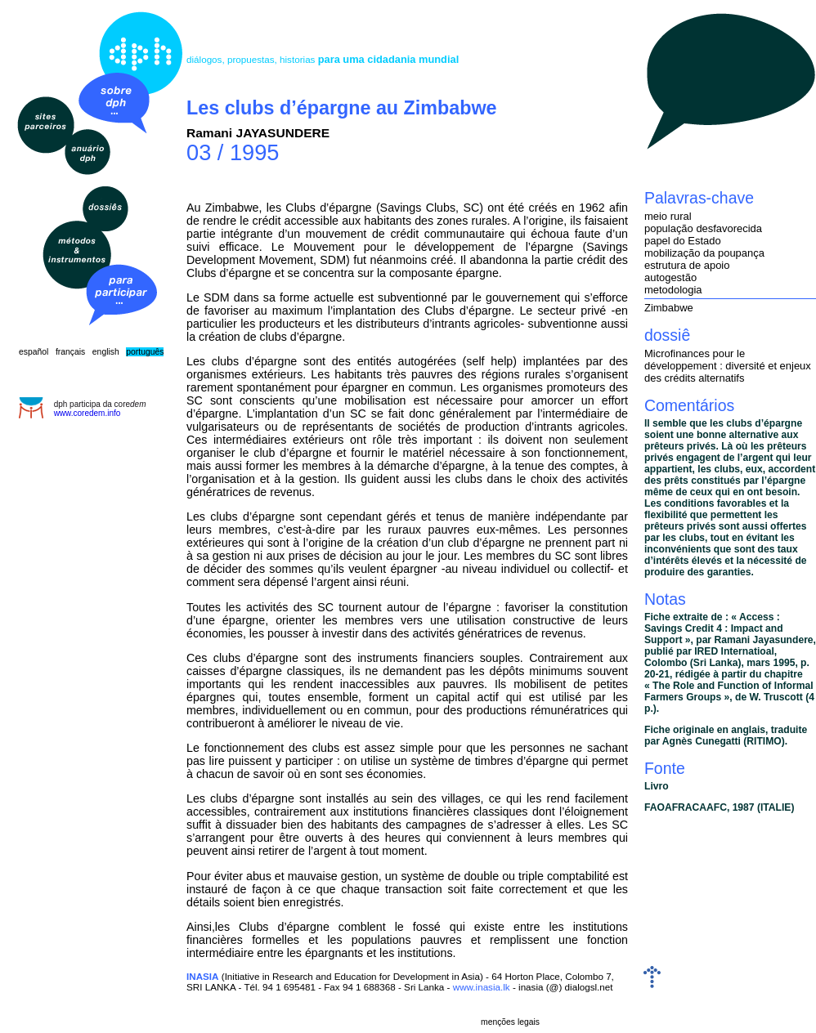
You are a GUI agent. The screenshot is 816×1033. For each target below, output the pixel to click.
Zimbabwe (668, 308)
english (105, 351)
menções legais (510, 1021)
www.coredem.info (87, 413)
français (70, 351)
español (33, 351)
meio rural (668, 216)
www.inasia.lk (481, 987)
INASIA (202, 976)
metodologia (673, 290)
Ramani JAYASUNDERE (258, 133)
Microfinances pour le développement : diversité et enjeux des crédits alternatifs (727, 365)
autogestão (670, 277)
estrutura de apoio (686, 265)
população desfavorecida (703, 228)
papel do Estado (682, 241)
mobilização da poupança (704, 253)
